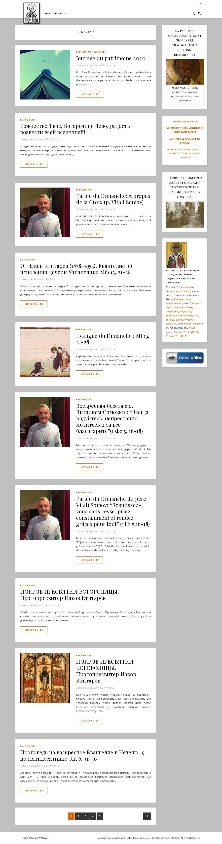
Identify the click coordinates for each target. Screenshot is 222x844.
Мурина (193, 315)
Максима (184, 299)
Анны (192, 327)
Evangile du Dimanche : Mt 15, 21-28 (112, 338)
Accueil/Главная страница (111, 837)
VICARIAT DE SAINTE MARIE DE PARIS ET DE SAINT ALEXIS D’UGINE (185, 153)
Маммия (183, 315)
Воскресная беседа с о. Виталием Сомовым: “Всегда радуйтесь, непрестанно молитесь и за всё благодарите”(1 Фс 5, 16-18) (112, 418)
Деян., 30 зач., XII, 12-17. (180, 332)
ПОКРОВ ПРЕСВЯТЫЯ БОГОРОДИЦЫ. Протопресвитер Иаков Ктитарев (69, 594)
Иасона (187, 287)
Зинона (170, 319)
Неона (189, 319)
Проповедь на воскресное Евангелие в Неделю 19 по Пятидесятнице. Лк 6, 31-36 (82, 755)
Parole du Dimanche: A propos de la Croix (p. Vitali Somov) (113, 198)
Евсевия (180, 319)
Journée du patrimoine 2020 (111, 58)
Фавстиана (185, 307)
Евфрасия (171, 315)
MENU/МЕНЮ (53, 13)
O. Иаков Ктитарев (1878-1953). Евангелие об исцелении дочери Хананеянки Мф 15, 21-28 (76, 268)
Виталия (171, 323)
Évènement (84, 52)
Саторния (195, 303)
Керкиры (185, 291)
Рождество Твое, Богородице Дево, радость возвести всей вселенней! (75, 128)
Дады (175, 299)
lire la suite (89, 94)
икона (198, 323)
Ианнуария (172, 311)
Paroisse (100, 52)
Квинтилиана (174, 303)
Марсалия (185, 311)
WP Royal (43, 837)
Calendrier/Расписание (139, 837)
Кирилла (189, 323)
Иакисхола (172, 307)
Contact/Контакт (160, 837)
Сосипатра (172, 291)
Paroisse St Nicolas (86, 65)
